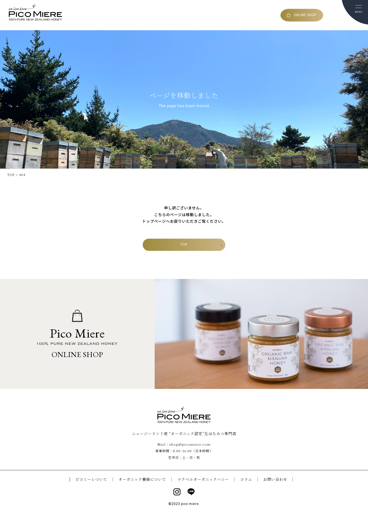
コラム (246, 479)
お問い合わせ (275, 479)
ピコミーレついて (91, 479)
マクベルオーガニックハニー (203, 479)
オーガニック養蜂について (142, 479)
